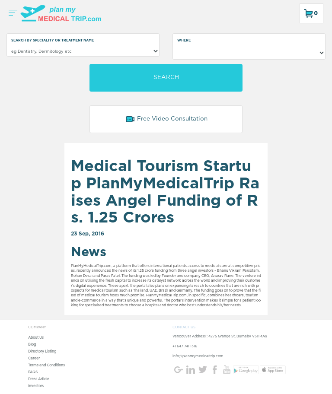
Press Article (38, 379)
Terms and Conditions (46, 365)
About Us (36, 338)
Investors (36, 386)
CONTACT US (183, 327)
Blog (32, 344)
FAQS (33, 372)
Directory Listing (42, 351)
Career (34, 358)
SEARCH (166, 77)
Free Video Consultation (166, 119)
